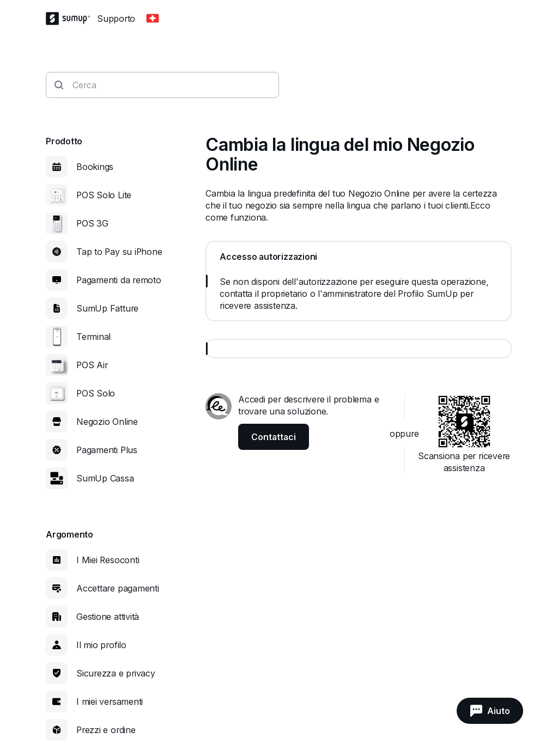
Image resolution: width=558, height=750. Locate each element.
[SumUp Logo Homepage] (71, 18)
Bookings (94, 166)
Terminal (93, 336)
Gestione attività (107, 616)
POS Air (91, 364)
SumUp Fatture (107, 308)
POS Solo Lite (103, 195)
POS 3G (92, 223)
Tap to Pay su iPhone (119, 251)
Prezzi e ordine (106, 729)
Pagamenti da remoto (118, 280)
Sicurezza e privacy (115, 673)
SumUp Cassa (105, 478)
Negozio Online (107, 421)
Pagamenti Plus (106, 449)
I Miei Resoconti (107, 559)
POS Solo (95, 393)
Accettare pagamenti (117, 588)
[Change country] (153, 18)
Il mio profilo (101, 644)
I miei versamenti (109, 701)
